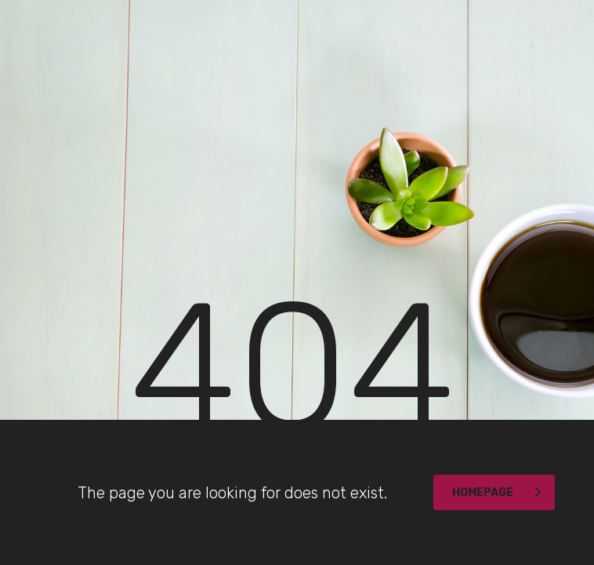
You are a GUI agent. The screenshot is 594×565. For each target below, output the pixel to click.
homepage (496, 492)
